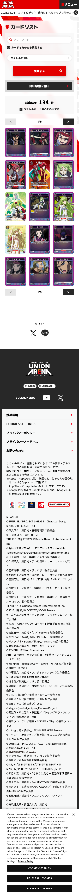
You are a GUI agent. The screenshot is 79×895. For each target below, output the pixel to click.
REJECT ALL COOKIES (39, 878)
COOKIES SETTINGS (39, 868)
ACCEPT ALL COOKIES (39, 888)
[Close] (73, 814)
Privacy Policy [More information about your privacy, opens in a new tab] (25, 861)
